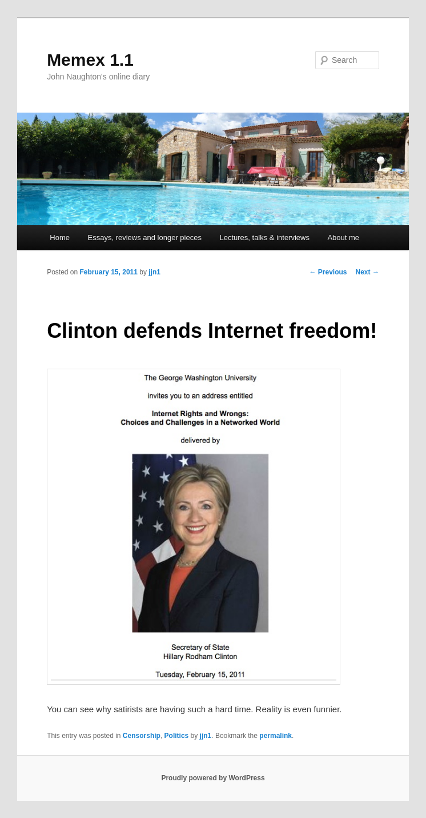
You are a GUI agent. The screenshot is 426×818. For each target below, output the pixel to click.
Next (367, 272)
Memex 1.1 (90, 59)
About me (343, 237)
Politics (176, 736)
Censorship (141, 736)
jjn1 (154, 272)
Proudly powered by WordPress (212, 778)
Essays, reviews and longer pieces (145, 237)
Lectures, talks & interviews (264, 237)
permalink (275, 736)
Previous (328, 272)
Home (60, 237)
